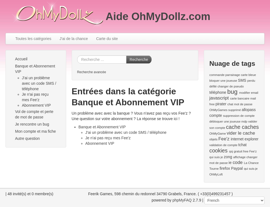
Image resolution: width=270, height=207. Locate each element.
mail (253, 98)
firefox (225, 168)
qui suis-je (250, 168)
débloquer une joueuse (224, 121)
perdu (251, 80)
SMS (242, 80)
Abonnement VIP (36, 105)
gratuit (238, 151)
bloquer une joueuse (223, 80)
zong (228, 157)
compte (215, 115)
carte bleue (248, 74)
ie (230, 162)
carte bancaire (239, 98)
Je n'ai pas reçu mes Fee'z (108, 138)
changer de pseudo (230, 86)
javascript (219, 98)
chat (230, 104)
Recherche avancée (91, 72)
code (237, 162)
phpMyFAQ (181, 200)
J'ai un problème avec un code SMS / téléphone (39, 83)
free (211, 104)
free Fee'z (250, 151)
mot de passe (243, 104)
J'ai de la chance (74, 38)
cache (233, 127)
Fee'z (224, 138)
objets (213, 139)
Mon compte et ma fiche (35, 131)
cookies (218, 151)
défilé (213, 86)
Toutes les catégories (33, 38)
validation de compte (223, 145)
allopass (249, 109)
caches (250, 127)
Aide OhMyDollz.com (158, 16)
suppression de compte (239, 115)
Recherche (139, 59)
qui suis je (216, 157)
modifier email (248, 92)
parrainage (232, 74)
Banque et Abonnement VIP (35, 69)
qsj (231, 151)
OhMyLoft (216, 174)
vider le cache (241, 133)
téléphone (217, 92)
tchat (242, 145)
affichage (239, 157)
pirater (221, 104)
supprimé (234, 110)
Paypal (237, 168)
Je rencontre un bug (32, 124)
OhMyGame (217, 133)
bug (232, 91)
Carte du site (107, 38)
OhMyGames (218, 110)
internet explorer (244, 139)
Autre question (27, 138)
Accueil (21, 59)
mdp (244, 121)
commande (216, 74)
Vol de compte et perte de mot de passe (34, 114)
